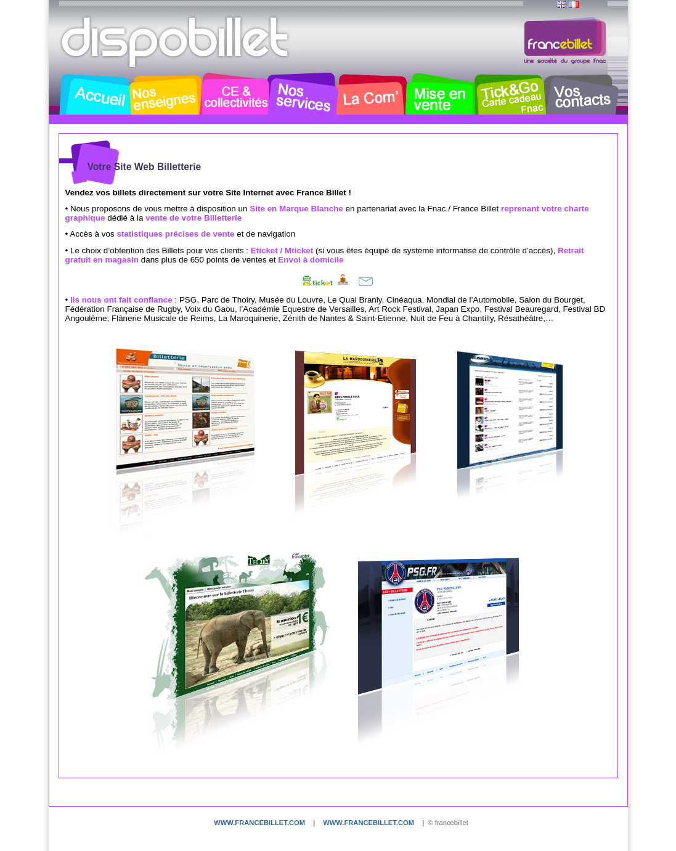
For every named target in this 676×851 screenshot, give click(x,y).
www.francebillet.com (259, 822)
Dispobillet (176, 42)
